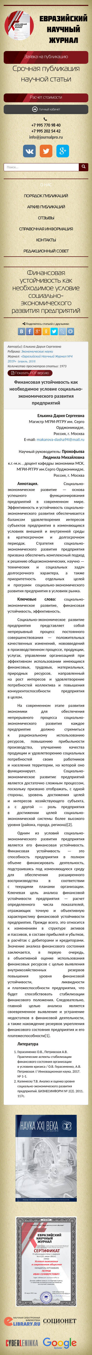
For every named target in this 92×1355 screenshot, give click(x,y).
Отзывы (46, 218)
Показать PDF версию (30, 373)
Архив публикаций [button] (46, 207)
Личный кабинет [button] (46, 109)
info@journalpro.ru (46, 137)
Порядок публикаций (46, 196)
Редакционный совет (46, 251)
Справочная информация (46, 229)
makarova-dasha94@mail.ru (60, 439)
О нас (46, 185)
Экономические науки (37, 351)
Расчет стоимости (46, 97)
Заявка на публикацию (46, 57)
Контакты (46, 240)
